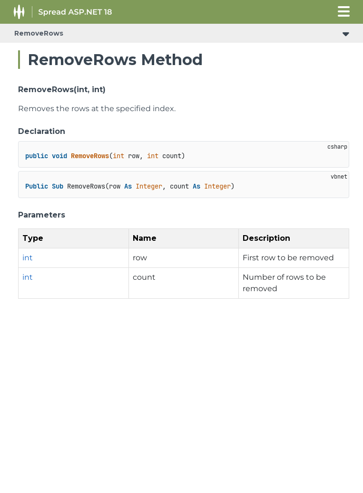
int (27, 257)
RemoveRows (38, 33)
